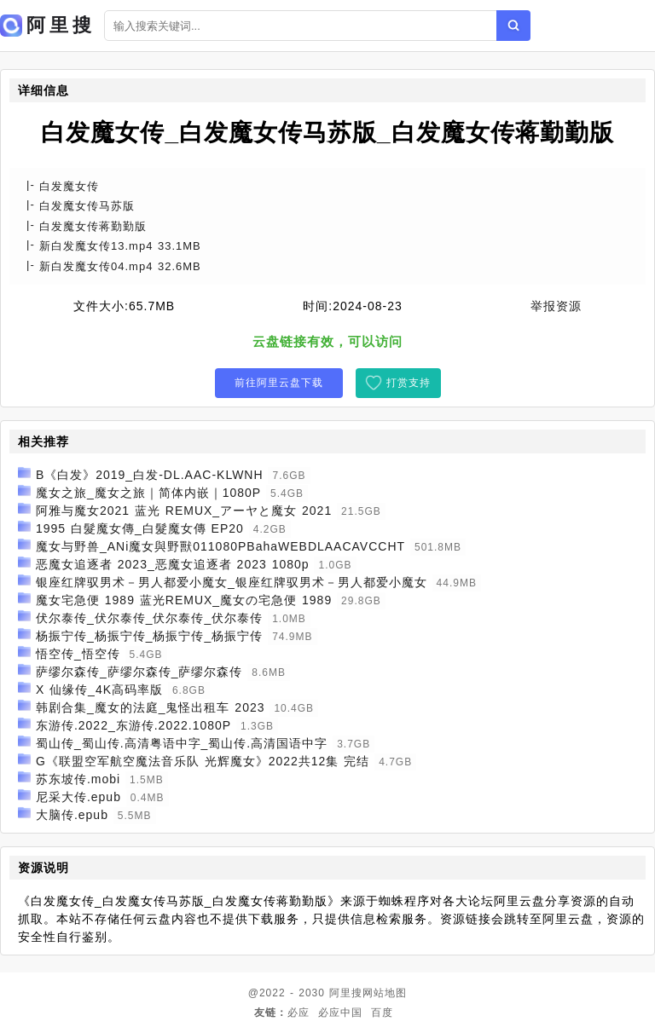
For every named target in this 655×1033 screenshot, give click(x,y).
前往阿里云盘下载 (279, 383)
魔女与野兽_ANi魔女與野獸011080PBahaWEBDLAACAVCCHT (220, 546)
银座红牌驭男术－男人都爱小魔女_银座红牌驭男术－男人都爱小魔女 (231, 582)
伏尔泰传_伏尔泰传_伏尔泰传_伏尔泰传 (149, 618)
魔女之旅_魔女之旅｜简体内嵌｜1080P (148, 492)
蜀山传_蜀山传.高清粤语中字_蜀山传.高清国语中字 (182, 743)
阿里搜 (345, 993)
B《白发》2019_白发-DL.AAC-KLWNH (150, 475)
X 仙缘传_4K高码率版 (99, 689)
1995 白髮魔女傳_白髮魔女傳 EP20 (140, 528)
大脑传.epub (72, 815)
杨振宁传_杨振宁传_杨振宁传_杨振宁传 (149, 636)
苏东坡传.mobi (78, 779)
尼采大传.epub (78, 797)
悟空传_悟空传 (78, 654)
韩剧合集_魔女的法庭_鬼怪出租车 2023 (150, 707)
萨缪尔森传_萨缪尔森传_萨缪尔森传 (139, 671)
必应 (298, 1013)
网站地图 (384, 993)
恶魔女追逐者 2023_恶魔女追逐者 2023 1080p (173, 564)
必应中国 (340, 1013)
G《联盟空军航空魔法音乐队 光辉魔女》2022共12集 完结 (202, 761)
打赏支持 (408, 383)
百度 (382, 1013)
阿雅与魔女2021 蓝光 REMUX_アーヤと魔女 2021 (184, 510)
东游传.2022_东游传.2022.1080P (133, 725)
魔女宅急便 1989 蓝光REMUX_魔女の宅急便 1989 (184, 600)
